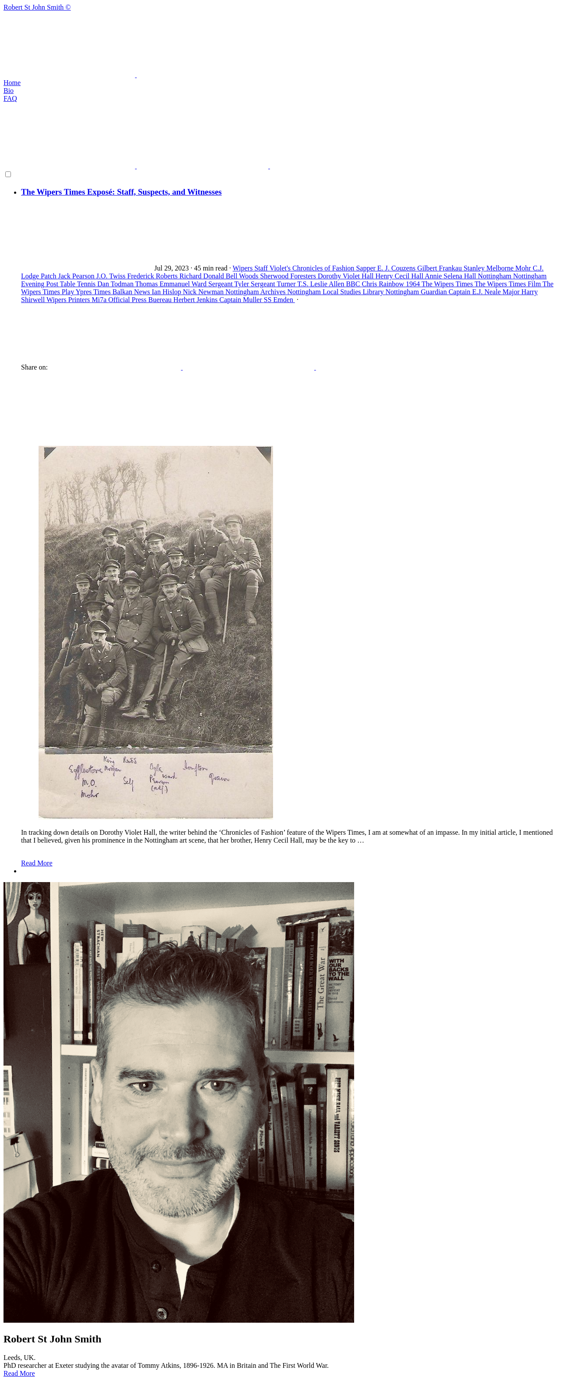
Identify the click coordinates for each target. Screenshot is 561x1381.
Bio (9, 90)
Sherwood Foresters (289, 276)
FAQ (10, 98)
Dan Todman (116, 284)
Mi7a (100, 299)
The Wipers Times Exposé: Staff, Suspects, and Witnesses (121, 191)
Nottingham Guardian (416, 291)
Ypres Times (94, 291)
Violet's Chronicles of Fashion (313, 268)
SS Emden (279, 299)
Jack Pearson (77, 276)
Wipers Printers (69, 299)
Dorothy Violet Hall (347, 276)
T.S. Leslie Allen (321, 284)
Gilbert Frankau (440, 268)
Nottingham (495, 276)
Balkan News (132, 291)
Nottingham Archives (256, 291)
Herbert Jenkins (197, 299)
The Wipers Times (448, 284)
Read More (37, 863)
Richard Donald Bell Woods (219, 276)
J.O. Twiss (112, 276)
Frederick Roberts (153, 276)
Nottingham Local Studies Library (337, 291)
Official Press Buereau (141, 299)
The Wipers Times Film (509, 284)
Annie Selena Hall (451, 276)
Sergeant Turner (274, 284)
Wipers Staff (251, 268)
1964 (414, 284)
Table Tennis (78, 284)
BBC (354, 284)
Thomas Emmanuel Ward (171, 284)
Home (12, 82)
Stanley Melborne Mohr (498, 268)
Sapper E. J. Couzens (386, 268)
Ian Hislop (167, 291)
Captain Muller (241, 299)
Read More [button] (19, 1373)
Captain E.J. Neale (475, 291)
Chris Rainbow (383, 284)
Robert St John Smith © (280, 41)
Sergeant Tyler (229, 284)
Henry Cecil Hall (400, 276)
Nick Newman (204, 291)
